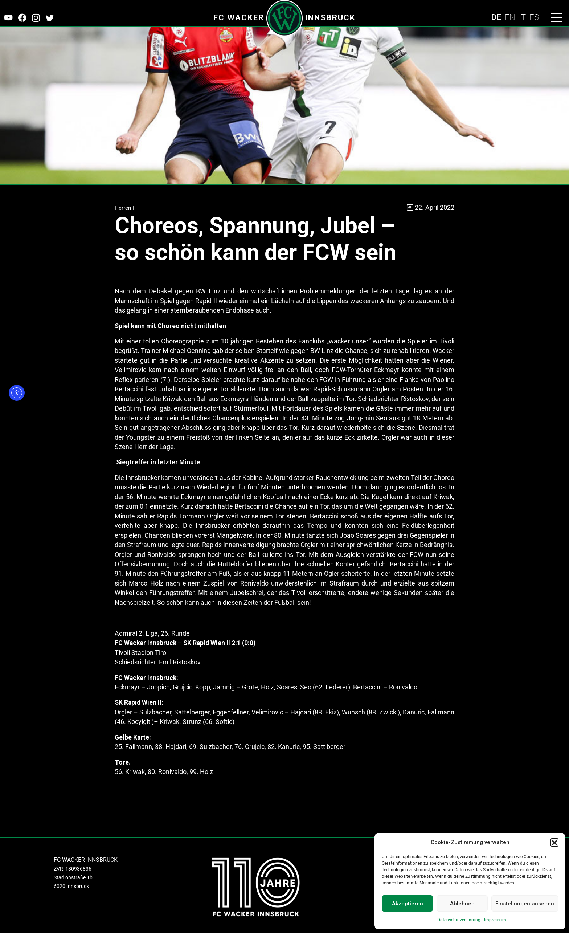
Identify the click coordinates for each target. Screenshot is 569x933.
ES (534, 17)
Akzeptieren (407, 903)
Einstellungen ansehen (524, 903)
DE (496, 17)
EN (510, 17)
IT (522, 17)
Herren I (124, 208)
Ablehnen (462, 903)
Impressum (495, 919)
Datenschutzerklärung (458, 919)
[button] (554, 842)
